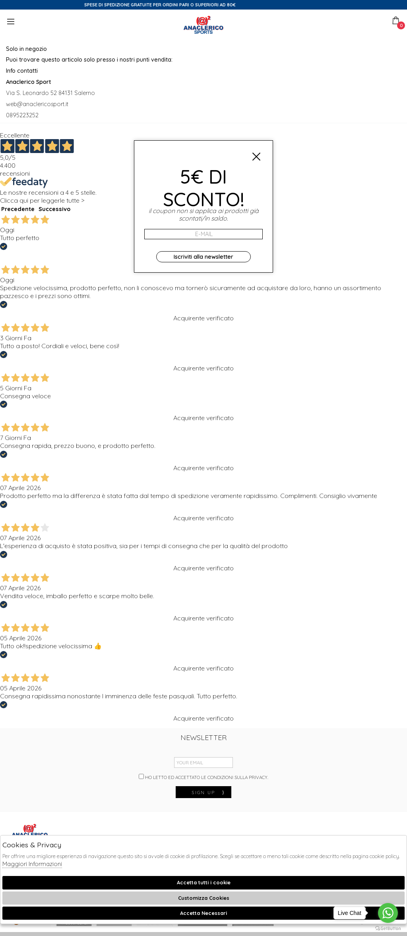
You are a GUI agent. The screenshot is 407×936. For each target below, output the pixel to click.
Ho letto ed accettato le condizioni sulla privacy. (203, 777)
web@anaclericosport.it (37, 104)
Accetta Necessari (203, 913)
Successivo (54, 209)
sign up (208, 792)
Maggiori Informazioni (32, 864)
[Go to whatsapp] (388, 913)
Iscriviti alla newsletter (203, 256)
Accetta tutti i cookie (204, 882)
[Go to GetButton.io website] (388, 928)
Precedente (18, 209)
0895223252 (22, 115)
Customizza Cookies (203, 898)
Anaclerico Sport (203, 25)
